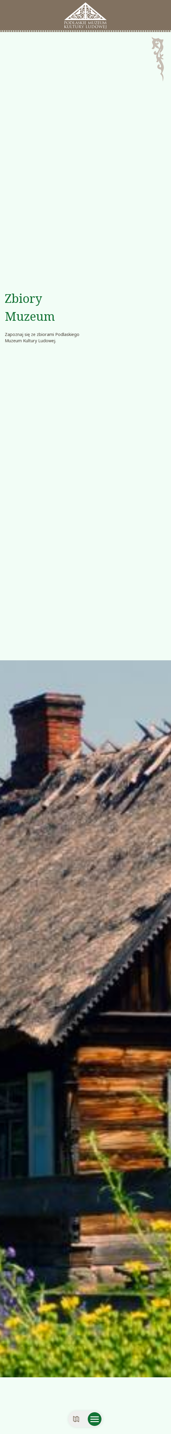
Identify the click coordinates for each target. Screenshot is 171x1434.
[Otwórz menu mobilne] (94, 1419)
